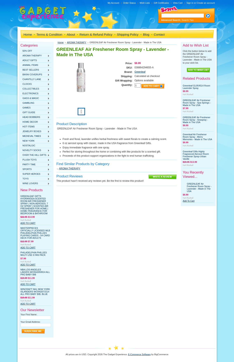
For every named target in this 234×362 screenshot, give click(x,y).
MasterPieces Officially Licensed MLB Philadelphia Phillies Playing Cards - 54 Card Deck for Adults (35, 233)
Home (61, 42)
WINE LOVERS (35, 183)
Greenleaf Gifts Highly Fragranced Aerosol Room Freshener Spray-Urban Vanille (196, 155)
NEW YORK (35, 141)
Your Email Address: (31, 322)
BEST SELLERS (35, 70)
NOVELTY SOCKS (35, 150)
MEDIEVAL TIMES (35, 136)
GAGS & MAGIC (35, 98)
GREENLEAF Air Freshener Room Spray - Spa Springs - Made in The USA (197, 102)
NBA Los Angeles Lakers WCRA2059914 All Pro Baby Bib (35, 272)
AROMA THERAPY (35, 55)
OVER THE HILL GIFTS (35, 155)
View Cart (178, 3)
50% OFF (27, 51)
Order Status (129, 3)
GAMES (35, 107)
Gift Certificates (161, 3)
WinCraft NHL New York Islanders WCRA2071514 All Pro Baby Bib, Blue (35, 291)
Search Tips (188, 20)
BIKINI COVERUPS (35, 74)
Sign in (190, 3)
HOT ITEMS (35, 126)
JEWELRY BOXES (35, 131)
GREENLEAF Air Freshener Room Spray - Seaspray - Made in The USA (196, 119)
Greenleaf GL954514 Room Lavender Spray (196, 86)
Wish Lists (145, 3)
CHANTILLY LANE (35, 79)
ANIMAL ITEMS (35, 65)
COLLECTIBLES (35, 88)
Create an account (206, 3)
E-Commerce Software (139, 354)
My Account (113, 3)
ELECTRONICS (35, 93)
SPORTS (35, 169)
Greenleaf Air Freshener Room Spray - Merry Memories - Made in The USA (197, 137)
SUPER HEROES (35, 174)
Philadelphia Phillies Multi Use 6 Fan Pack (34, 253)
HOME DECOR (35, 122)
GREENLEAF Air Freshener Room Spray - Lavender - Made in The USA (199, 187)
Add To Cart (28, 223)
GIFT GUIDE (35, 112)
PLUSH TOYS (35, 159)
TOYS (35, 178)
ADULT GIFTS (35, 60)
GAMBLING (35, 103)
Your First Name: (29, 314)
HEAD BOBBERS (35, 117)
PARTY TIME (35, 164)
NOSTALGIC (29, 145)
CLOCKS (35, 84)
